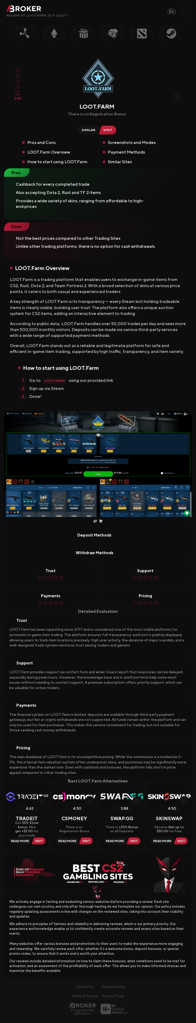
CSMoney (74, 818)
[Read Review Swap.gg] (114, 841)
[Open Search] (185, 11)
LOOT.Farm (55, 381)
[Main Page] (82, 1005)
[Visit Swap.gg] (134, 841)
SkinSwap (169, 818)
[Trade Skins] (95, 521)
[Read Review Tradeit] (19, 841)
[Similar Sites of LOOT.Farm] (87, 130)
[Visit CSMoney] (87, 841)
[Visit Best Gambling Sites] (98, 872)
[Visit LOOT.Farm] (109, 130)
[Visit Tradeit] (39, 841)
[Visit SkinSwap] (181, 841)
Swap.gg (121, 818)
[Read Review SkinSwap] (161, 841)
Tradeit (27, 818)
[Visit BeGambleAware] (114, 1009)
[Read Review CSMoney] (66, 841)
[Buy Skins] (100, 521)
